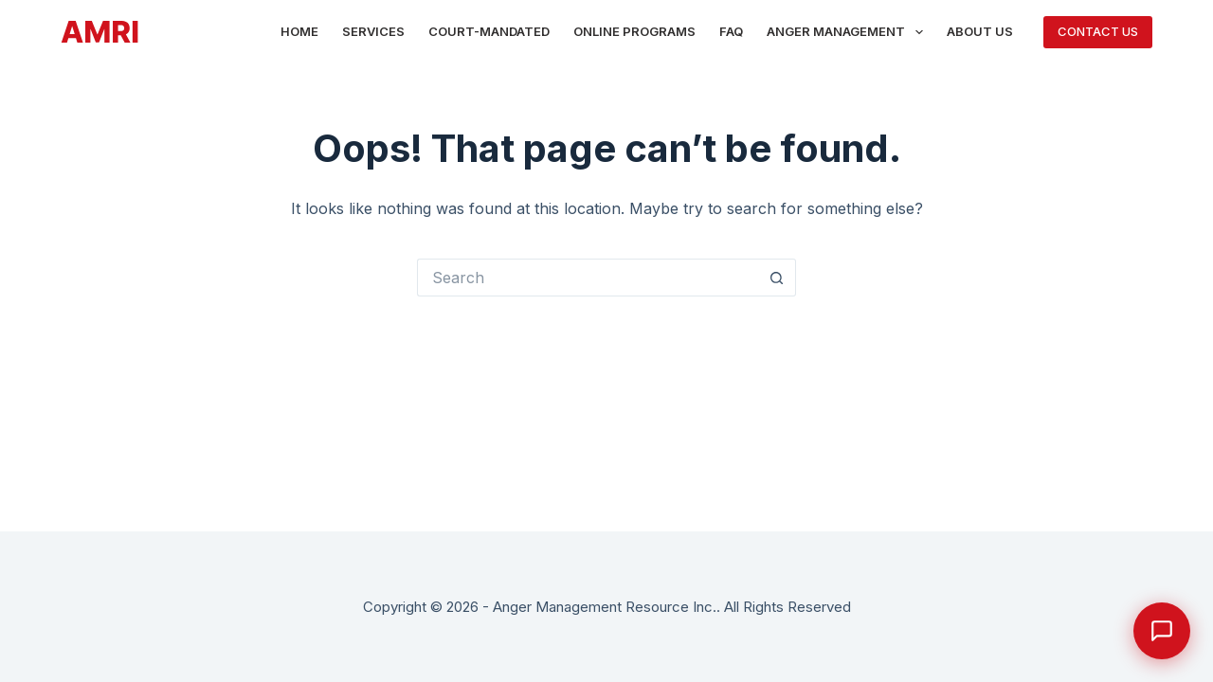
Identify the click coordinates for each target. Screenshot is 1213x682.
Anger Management (849, 32)
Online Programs (634, 31)
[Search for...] (587, 277)
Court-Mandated (489, 31)
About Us (980, 31)
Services (373, 31)
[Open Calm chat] (1161, 630)
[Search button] (777, 277)
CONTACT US (1098, 31)
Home (299, 31)
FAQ (731, 31)
